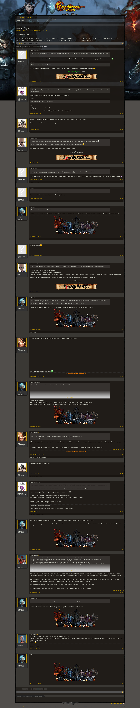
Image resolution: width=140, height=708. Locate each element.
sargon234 (37, 30)
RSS (123, 703)
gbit (30, 132)
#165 (121, 179)
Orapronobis (21, 256)
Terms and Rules (114, 706)
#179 (121, 648)
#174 (121, 473)
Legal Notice (113, 703)
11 (42, 46)
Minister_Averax (22, 179)
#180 (121, 683)
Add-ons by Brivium (80, 706)
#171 (121, 376)
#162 (121, 113)
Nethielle (20, 645)
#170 (121, 329)
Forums (21, 17)
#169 (121, 292)
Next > (45, 46)
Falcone (31, 514)
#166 (121, 198)
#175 (121, 511)
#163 (121, 129)
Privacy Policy (122, 706)
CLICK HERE (89, 40)
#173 (121, 454)
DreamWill (21, 61)
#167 (121, 236)
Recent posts (20, 20)
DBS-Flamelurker (21, 350)
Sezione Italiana (26, 30)
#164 (121, 162)
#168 (121, 255)
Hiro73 (19, 130)
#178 (121, 629)
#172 (121, 426)
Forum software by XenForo (28, 706)
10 (40, 46)
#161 (121, 81)
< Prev (24, 46)
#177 (121, 592)
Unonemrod (21, 199)
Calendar (30, 17)
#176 (121, 549)
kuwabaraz (31, 457)
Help (118, 703)
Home (121, 703)
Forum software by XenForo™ (53, 706)
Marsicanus (21, 218)
